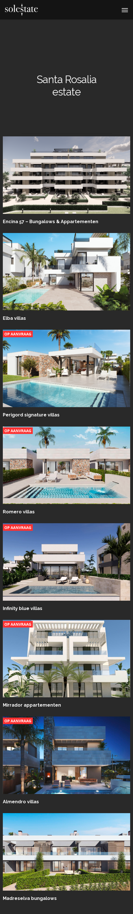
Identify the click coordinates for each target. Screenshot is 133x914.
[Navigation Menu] (125, 10)
